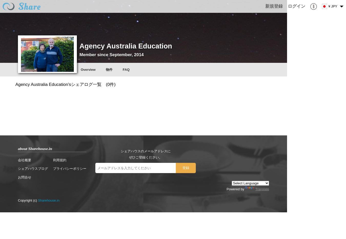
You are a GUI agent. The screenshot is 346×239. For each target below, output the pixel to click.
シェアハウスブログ (33, 169)
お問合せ (24, 177)
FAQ (126, 70)
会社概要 (24, 160)
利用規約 (59, 160)
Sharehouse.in (48, 200)
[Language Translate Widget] (250, 183)
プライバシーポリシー (69, 169)
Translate (257, 189)
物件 (109, 70)
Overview (88, 70)
